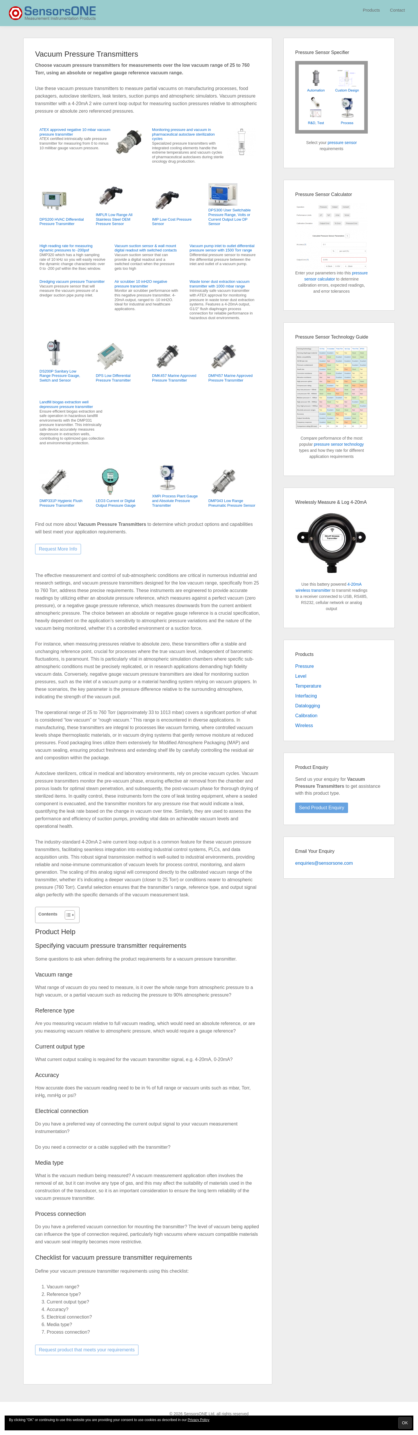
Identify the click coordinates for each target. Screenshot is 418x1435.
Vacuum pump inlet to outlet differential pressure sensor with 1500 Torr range (222, 248)
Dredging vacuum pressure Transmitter (72, 281)
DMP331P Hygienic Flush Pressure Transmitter (60, 503)
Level (300, 676)
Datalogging (307, 705)
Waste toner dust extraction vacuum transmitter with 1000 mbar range (220, 283)
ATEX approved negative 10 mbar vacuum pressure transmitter (74, 131)
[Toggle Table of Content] (66, 915)
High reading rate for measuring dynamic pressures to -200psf (66, 248)
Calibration (306, 715)
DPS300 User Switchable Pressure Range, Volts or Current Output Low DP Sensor (229, 217)
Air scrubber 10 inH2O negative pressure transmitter (141, 283)
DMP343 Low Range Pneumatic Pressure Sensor (231, 503)
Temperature (308, 686)
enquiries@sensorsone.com (324, 863)
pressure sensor (342, 142)
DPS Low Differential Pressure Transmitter (113, 377)
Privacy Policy (199, 1420)
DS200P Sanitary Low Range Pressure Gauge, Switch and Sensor (59, 375)
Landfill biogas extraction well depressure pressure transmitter (66, 404)
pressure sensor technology (339, 444)
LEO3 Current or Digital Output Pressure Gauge (116, 503)
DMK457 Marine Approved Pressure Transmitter (174, 377)
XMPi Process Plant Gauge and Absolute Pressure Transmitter (175, 500)
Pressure (304, 666)
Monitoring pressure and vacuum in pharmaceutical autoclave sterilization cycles (183, 134)
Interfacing (306, 695)
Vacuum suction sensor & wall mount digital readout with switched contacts (146, 248)
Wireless (304, 725)
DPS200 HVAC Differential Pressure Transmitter (61, 221)
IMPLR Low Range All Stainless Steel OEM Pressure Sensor (114, 219)
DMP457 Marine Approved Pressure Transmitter (230, 377)
